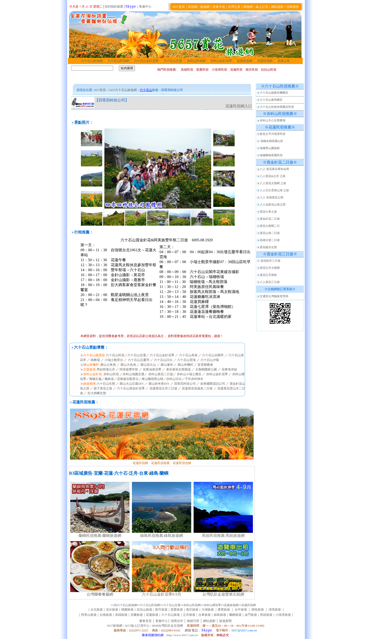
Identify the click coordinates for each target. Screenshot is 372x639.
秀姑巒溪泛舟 (106, 369)
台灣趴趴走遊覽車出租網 (223, 594)
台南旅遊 (106, 614)
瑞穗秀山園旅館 (270, 148)
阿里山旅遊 (89, 614)
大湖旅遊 (207, 609)
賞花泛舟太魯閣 (270, 267)
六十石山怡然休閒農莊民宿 (277, 107)
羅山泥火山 (148, 364)
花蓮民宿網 (264, 61)
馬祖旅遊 (266, 614)
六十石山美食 (188, 355)
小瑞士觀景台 (114, 360)
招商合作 (176, 621)
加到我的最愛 (114, 6)
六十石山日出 (163, 360)
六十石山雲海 (186, 360)
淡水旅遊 (112, 609)
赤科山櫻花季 (212, 605)
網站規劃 (209, 621)
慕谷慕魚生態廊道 (178, 369)
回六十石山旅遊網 (125, 605)
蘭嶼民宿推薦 (90, 536)
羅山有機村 (185, 364)
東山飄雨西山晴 (152, 379)
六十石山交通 (174, 61)
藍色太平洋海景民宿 (272, 134)
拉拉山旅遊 (144, 609)
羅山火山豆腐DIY (132, 383)
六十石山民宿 (115, 355)
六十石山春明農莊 (271, 99)
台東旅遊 (204, 614)
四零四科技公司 (185, 383)
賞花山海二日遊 (270, 233)
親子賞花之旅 (103, 388)
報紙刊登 (193, 621)
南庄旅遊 (192, 609)
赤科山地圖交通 (133, 374)
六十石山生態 (106, 383)
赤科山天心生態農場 (272, 120)
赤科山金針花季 (221, 61)
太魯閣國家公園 (206, 369)
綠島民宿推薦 (151, 536)
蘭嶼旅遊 (235, 614)
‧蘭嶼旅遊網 (111, 536)
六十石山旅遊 (170, 614)
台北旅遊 (96, 609)
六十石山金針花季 (146, 61)
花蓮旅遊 (152, 614)
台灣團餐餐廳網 (100, 594)
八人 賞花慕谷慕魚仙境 (274, 169)
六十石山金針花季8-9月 (161, 594)
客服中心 (145, 6)
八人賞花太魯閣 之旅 (273, 183)
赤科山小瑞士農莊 (189, 374)
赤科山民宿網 (196, 61)
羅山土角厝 (108, 364)
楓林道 (109, 379)
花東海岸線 (229, 369)
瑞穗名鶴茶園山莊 (271, 141)
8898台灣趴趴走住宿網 (167, 625)
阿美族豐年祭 (129, 369)
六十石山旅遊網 (91, 61)
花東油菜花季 (152, 369)
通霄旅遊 (224, 609)
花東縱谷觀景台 (128, 379)
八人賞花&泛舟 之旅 (272, 176)
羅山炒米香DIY (159, 383)
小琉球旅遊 (283, 614)
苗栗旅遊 (177, 609)
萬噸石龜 (95, 379)
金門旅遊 (251, 614)
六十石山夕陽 (209, 360)
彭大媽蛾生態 (97, 393)
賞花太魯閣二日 (270, 226)
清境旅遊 (275, 609)
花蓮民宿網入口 (238, 106)
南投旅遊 (258, 609)
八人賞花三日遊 (270, 282)
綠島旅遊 (220, 614)
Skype (130, 6)
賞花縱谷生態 (268, 247)
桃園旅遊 (127, 609)
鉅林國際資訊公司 (212, 383)
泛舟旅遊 (189, 614)
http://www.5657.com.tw (182, 635)
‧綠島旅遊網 (173, 536)
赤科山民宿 (111, 374)
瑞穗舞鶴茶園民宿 (271, 155)
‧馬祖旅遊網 (235, 536)
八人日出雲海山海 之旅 (274, 190)
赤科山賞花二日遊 (160, 374)
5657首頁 (99, 90)
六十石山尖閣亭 (213, 355)
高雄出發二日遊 (270, 240)
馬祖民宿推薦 (213, 536)
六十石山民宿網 (118, 61)
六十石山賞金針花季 (131, 388)
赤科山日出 (174, 379)
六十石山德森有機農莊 (274, 92)
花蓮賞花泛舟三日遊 (163, 388)
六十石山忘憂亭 (138, 360)
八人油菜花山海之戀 (272, 204)
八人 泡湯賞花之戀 (271, 197)
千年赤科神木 (194, 379)
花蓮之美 (283, 61)
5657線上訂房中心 (137, 625)
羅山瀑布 (167, 364)
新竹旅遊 (161, 609)
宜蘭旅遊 (136, 614)
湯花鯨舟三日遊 (270, 260)
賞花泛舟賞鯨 (268, 275)
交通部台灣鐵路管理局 (274, 296)
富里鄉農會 (205, 364)
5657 (112, 90)
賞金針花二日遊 (270, 218)
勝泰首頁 (145, 621)
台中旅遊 (241, 609)
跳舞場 (95, 360)
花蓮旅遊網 (244, 61)
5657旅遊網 (114, 625)
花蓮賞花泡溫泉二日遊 (197, 388)
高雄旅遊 (121, 614)
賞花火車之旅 (268, 211)
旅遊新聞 (225, 621)
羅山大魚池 (128, 364)
